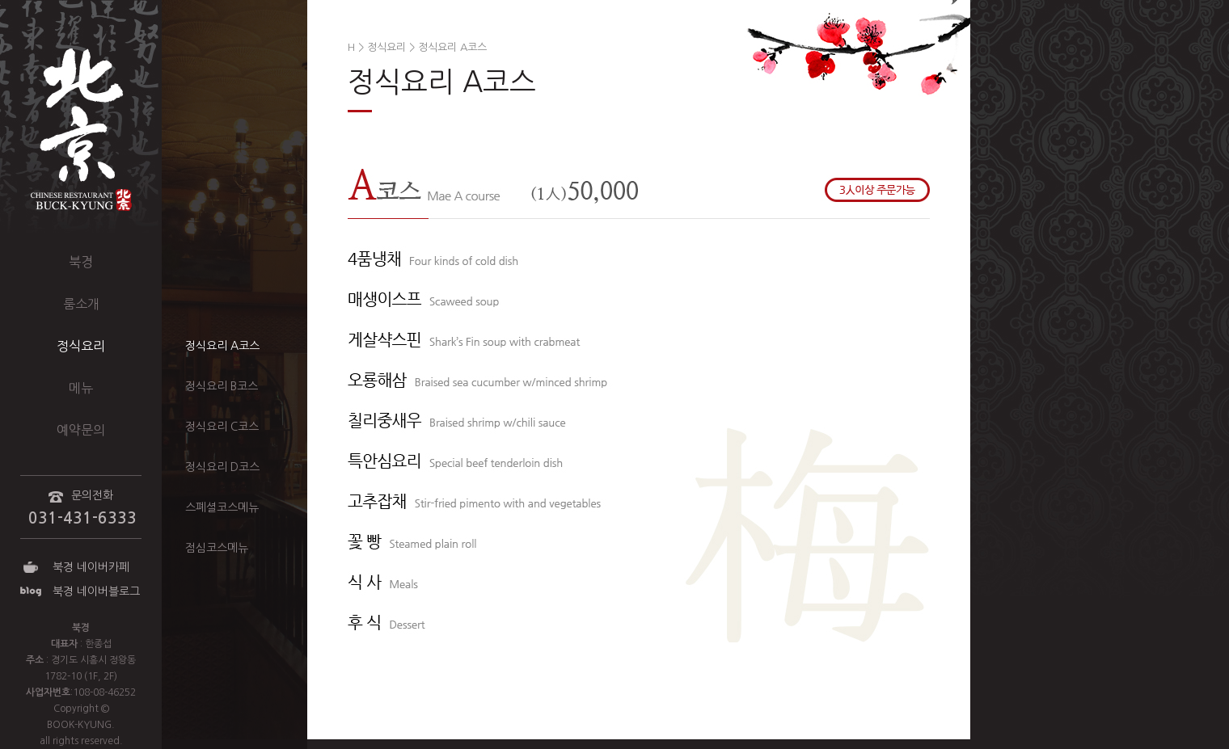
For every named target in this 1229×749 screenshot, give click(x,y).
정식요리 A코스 (222, 345)
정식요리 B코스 (221, 386)
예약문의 (81, 429)
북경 (81, 261)
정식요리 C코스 (222, 426)
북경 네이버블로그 (96, 591)
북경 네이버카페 (91, 567)
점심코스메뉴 (216, 547)
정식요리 (81, 345)
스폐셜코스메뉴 (222, 507)
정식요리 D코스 (222, 467)
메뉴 (81, 387)
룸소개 (81, 303)
